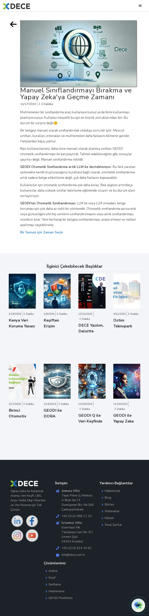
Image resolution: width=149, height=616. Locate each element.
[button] (138, 605)
